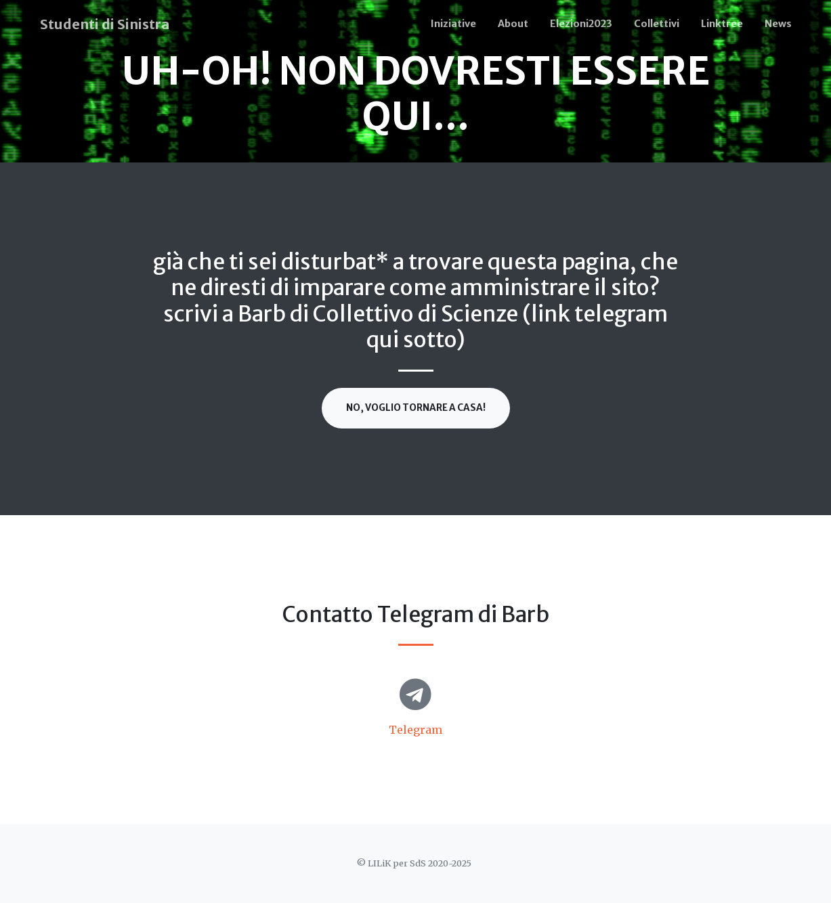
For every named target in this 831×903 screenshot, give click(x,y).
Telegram (415, 729)
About (513, 24)
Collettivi (656, 24)
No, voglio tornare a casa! (416, 408)
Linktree (722, 24)
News (778, 24)
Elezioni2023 (581, 24)
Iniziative (453, 24)
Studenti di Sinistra (104, 24)
